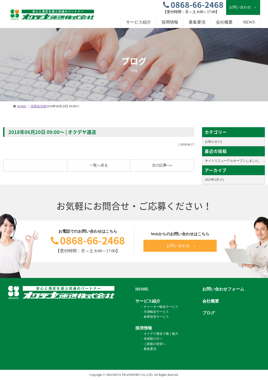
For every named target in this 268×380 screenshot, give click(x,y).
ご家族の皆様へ (155, 344)
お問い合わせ (243, 7)
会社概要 (224, 22)
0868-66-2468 (88, 240)
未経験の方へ (153, 338)
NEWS (249, 22)
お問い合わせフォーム (223, 289)
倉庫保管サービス (156, 316)
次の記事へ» (162, 165)
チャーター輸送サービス (161, 307)
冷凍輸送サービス (156, 312)
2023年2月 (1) (214, 179)
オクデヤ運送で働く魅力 (161, 334)
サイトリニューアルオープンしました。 (233, 161)
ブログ (208, 313)
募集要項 (197, 22)
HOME (21, 106)
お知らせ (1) (213, 141)
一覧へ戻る (99, 165)
